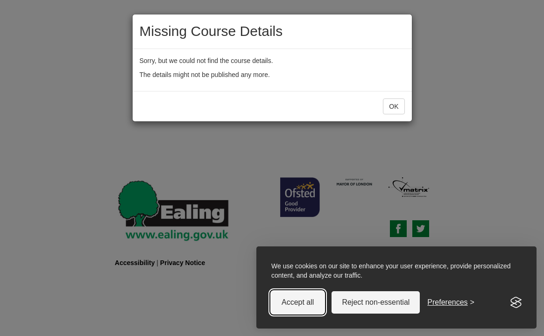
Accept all (298, 302)
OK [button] (393, 106)
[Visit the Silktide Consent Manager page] (516, 302)
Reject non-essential (376, 302)
